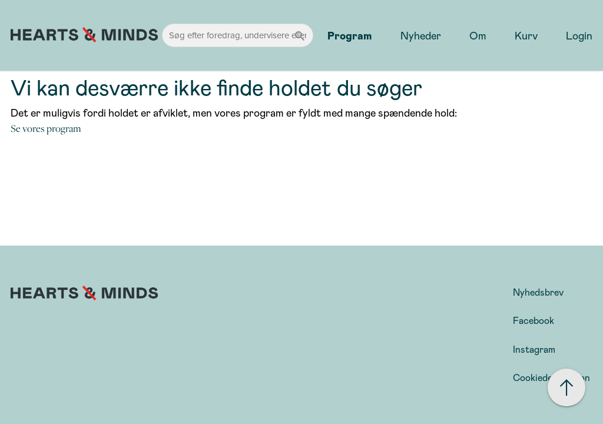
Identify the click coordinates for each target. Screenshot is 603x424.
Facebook (533, 320)
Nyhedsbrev (538, 291)
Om (477, 35)
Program (349, 35)
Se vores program (46, 128)
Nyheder (420, 35)
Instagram (534, 349)
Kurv (526, 35)
